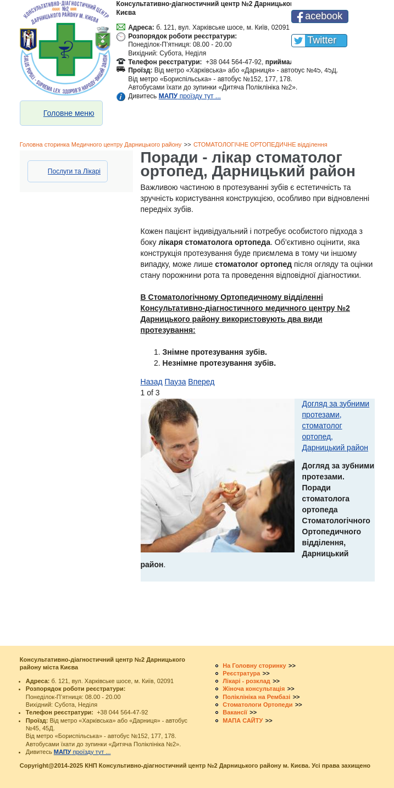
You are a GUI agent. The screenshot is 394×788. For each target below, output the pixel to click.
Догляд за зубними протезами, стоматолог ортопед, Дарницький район (336, 425)
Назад (152, 381)
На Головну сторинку (254, 665)
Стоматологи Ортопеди (257, 704)
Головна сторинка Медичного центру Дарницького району (101, 144)
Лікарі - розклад (246, 681)
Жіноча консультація (254, 688)
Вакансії (235, 712)
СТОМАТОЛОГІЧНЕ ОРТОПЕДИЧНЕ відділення (260, 144)
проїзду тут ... (190, 96)
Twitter (321, 40)
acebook (323, 15)
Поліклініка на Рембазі (256, 697)
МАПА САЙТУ (243, 720)
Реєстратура (241, 673)
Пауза (175, 381)
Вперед (201, 381)
